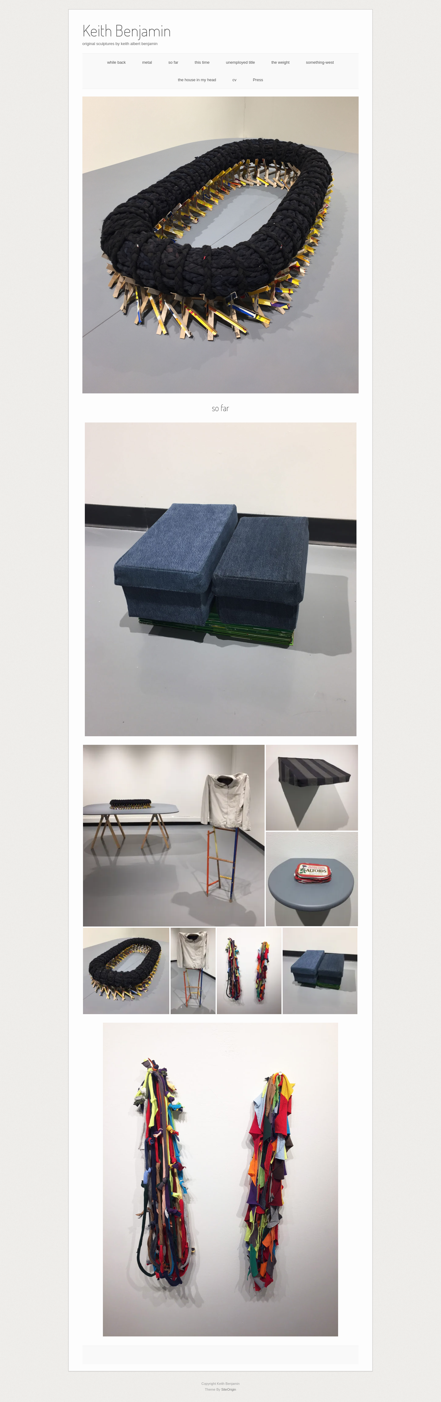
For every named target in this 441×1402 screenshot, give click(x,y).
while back (116, 62)
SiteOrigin (228, 1389)
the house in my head (197, 80)
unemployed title (240, 62)
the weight (280, 62)
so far (173, 62)
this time (202, 62)
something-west (320, 62)
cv (234, 80)
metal (147, 62)
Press (258, 80)
